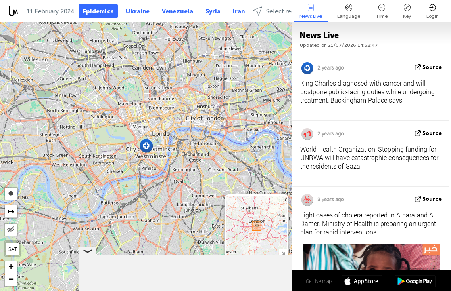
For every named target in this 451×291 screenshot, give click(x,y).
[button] (146, 146)
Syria (213, 11)
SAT (12, 249)
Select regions (279, 11)
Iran (239, 11)
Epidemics (98, 11)
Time (382, 11)
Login (432, 11)
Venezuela (177, 11)
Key (407, 11)
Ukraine (138, 11)
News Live (310, 11)
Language (348, 11)
